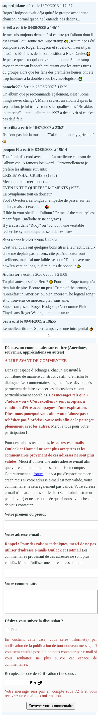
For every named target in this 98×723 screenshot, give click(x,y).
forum (38, 474)
